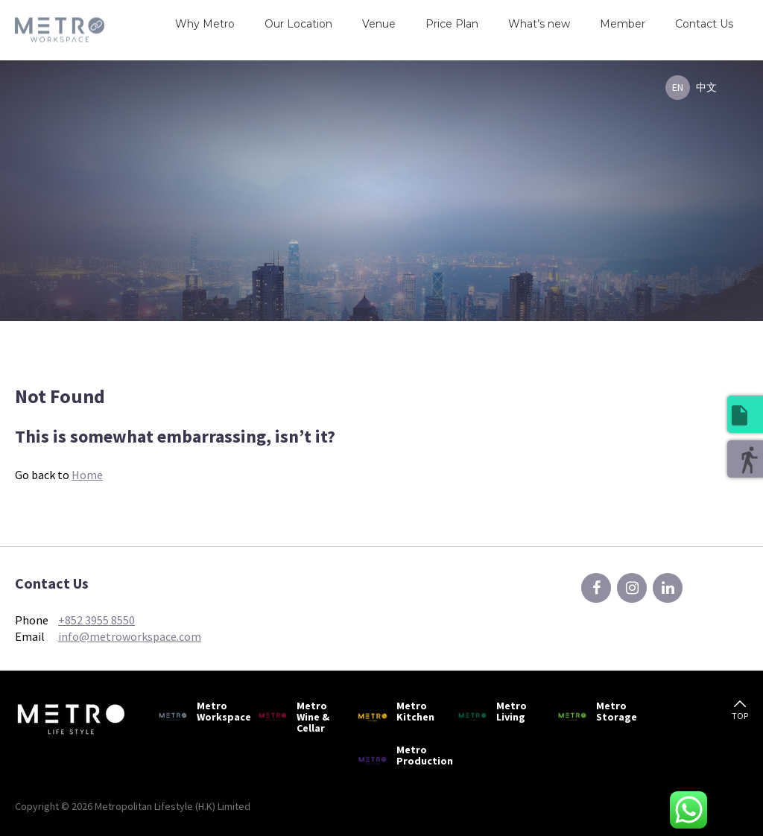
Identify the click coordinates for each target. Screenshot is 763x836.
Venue (379, 24)
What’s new (539, 24)
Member (622, 24)
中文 (706, 87)
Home (87, 474)
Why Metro (205, 24)
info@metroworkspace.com (129, 636)
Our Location (298, 24)
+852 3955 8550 (96, 619)
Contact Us (704, 24)
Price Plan (451, 24)
